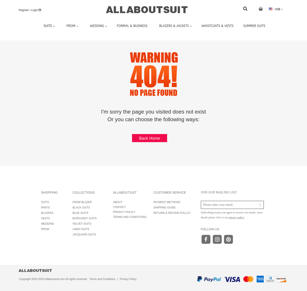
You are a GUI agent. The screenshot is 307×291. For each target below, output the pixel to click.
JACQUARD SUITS (84, 234)
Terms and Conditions (102, 279)
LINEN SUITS (81, 229)
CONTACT (119, 207)
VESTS (45, 218)
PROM (45, 229)
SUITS (45, 202)
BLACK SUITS (81, 207)
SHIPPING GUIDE (165, 207)
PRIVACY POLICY (124, 212)
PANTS (45, 207)
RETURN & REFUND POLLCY (172, 213)
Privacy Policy (128, 279)
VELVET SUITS (82, 223)
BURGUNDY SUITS (85, 218)
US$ (275, 9)
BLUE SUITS (80, 213)
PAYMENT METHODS (167, 202)
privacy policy (236, 217)
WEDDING (47, 223)
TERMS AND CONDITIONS (130, 217)
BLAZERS (47, 213)
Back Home (149, 138)
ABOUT (117, 202)
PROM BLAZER (82, 202)
